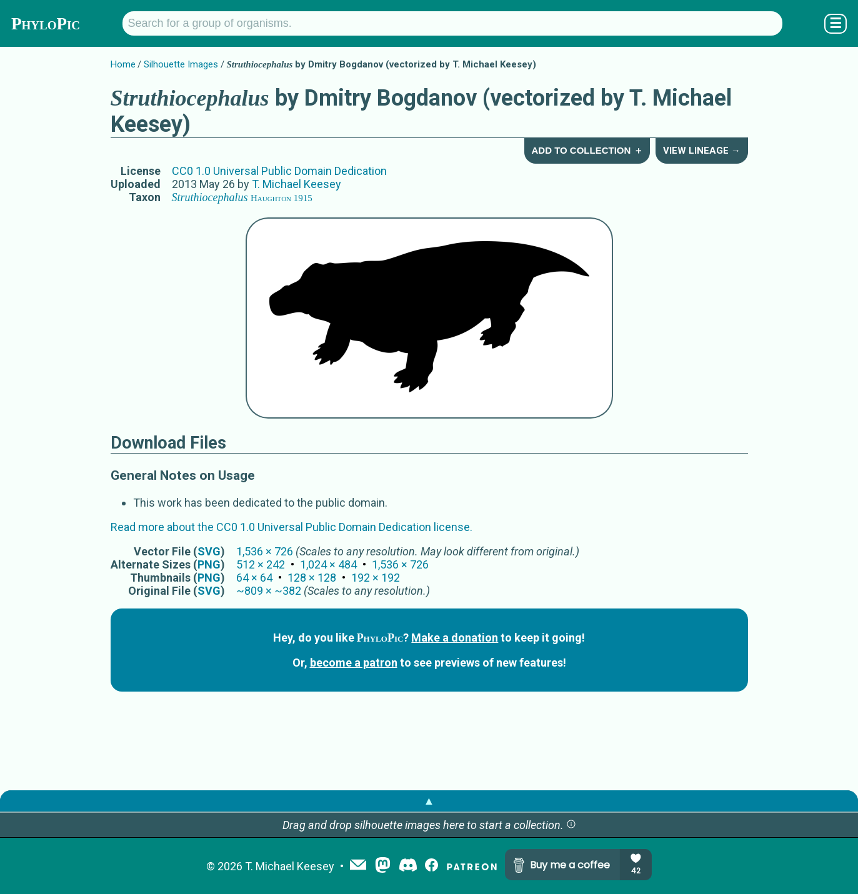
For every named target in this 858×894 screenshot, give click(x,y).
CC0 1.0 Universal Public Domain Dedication (279, 170)
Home (123, 64)
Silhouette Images (181, 64)
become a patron (353, 662)
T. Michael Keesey (296, 184)
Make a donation (454, 637)
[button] (571, 825)
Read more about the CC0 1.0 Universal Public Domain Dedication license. (291, 527)
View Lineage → (702, 150)
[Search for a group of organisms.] (452, 23)
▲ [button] (429, 800)
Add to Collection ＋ (586, 150)
